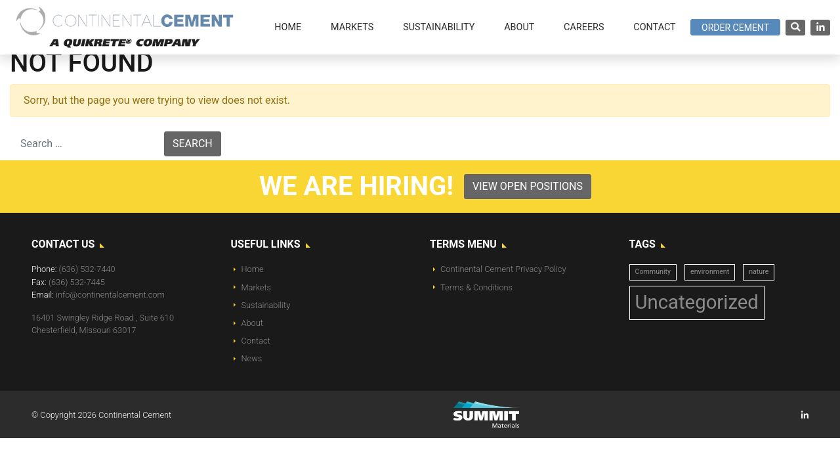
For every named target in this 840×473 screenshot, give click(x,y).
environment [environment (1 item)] (709, 271)
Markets (257, 287)
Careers (584, 27)
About (252, 323)
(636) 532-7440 (87, 269)
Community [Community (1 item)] (653, 271)
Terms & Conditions (476, 287)
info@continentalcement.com (110, 295)
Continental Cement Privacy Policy (503, 269)
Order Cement (735, 27)
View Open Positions (527, 186)
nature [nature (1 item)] (758, 271)
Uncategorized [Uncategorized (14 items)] (697, 302)
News (252, 358)
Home (253, 269)
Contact (256, 341)
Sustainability (266, 305)
